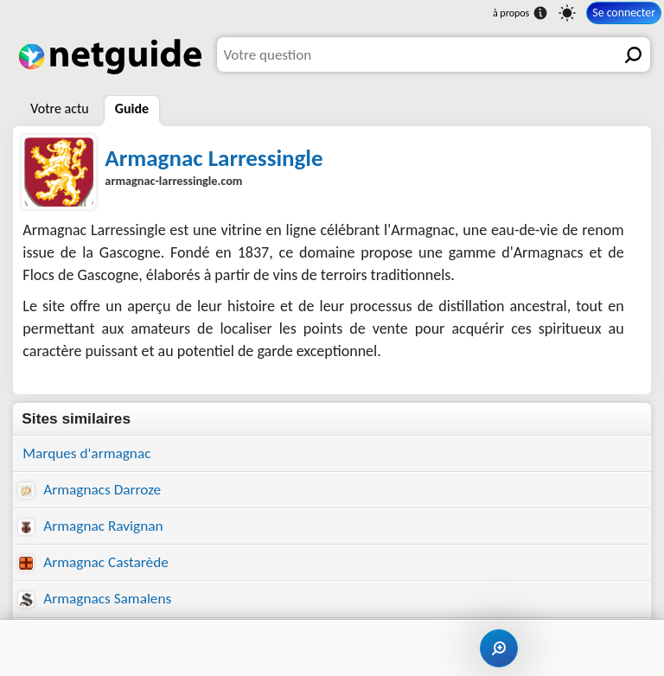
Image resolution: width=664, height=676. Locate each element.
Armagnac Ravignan (90, 526)
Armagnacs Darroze (89, 490)
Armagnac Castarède (93, 562)
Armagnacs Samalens (94, 599)
